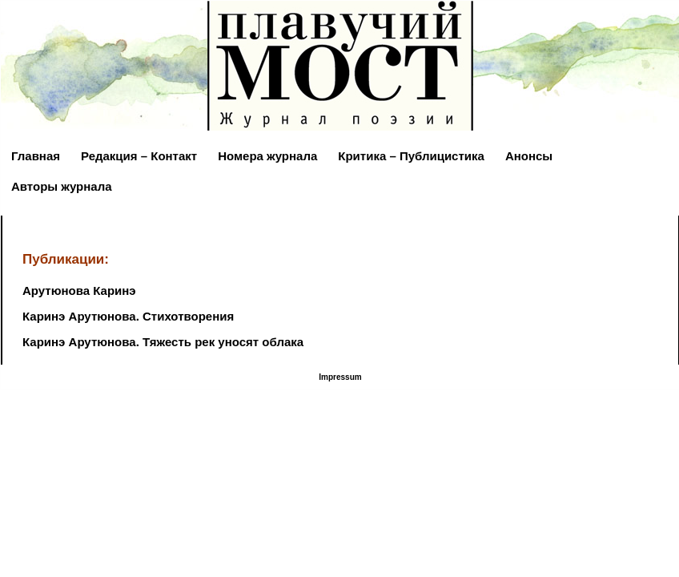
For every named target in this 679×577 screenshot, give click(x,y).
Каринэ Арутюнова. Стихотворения (128, 316)
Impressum (340, 377)
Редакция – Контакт (139, 156)
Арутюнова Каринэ (79, 290)
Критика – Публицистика (411, 156)
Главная (35, 156)
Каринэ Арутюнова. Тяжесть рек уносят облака (162, 342)
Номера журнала (267, 156)
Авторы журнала (61, 186)
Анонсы (528, 156)
